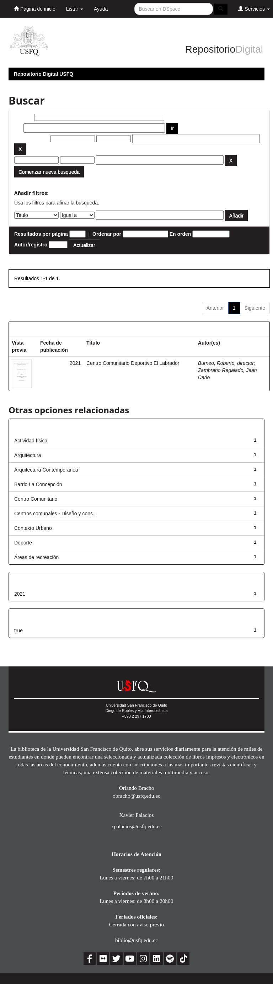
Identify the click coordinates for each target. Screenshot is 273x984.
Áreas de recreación (36, 557)
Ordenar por (106, 234)
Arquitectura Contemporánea (46, 470)
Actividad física (30, 440)
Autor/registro (30, 245)
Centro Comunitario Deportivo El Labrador (132, 363)
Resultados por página (41, 234)
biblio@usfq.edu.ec (136, 940)
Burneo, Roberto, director (226, 363)
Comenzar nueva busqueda (49, 172)
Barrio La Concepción (38, 484)
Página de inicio (34, 9)
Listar (74, 9)
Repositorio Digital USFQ (43, 74)
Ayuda (101, 9)
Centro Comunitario (35, 499)
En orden (180, 234)
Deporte (23, 543)
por (18, 128)
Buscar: (23, 117)
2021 (19, 594)
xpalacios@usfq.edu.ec (136, 826)
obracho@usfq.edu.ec (136, 796)
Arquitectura (27, 455)
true (18, 630)
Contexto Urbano (33, 528)
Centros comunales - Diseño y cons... (55, 513)
